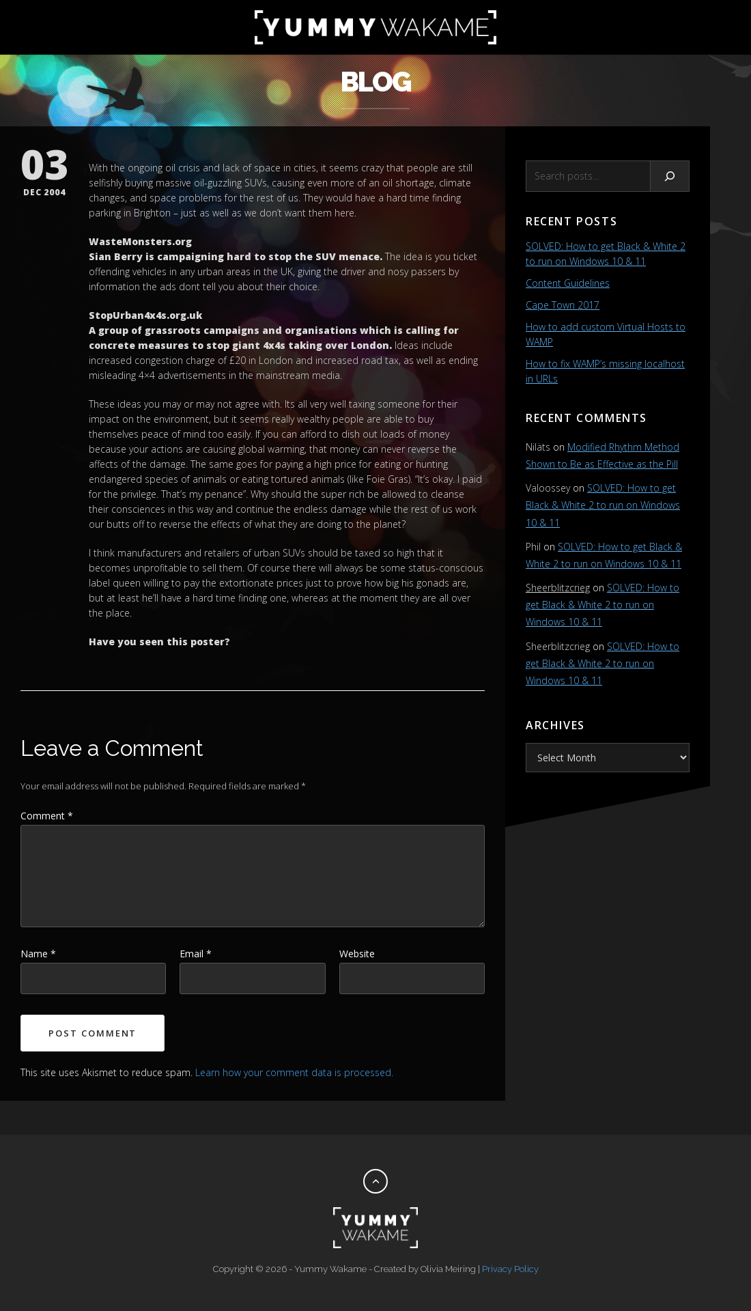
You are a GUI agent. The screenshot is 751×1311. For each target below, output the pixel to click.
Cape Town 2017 (562, 304)
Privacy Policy (510, 1269)
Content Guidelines (568, 283)
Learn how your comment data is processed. (294, 1072)
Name (38, 953)
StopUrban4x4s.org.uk (145, 315)
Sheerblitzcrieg (558, 587)
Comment (46, 815)
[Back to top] (375, 1181)
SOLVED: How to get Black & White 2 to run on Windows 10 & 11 (603, 504)
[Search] (670, 176)
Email (196, 953)
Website (357, 953)
